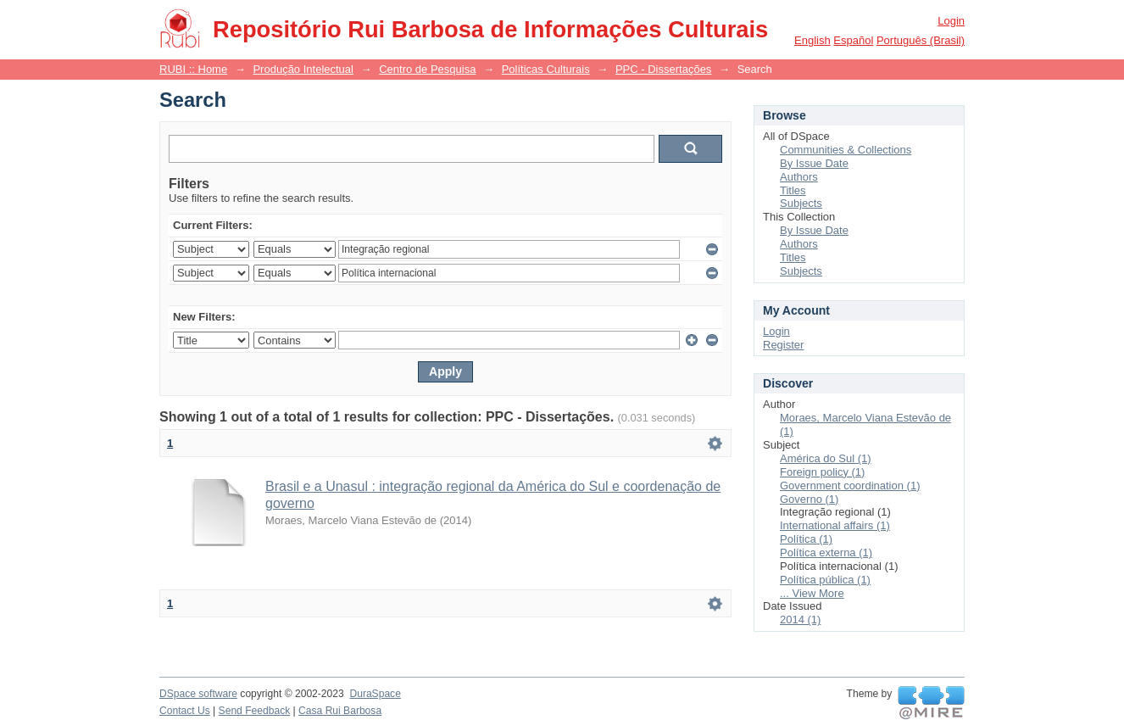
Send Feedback (255, 711)
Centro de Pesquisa (427, 69)
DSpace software (198, 694)
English (812, 40)
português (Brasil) (920, 40)
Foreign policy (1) (822, 472)
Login (951, 20)
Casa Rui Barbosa (339, 711)
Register (783, 344)
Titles (793, 190)
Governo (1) (809, 499)
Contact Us (184, 711)
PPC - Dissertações (663, 69)
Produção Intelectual (303, 69)
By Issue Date (814, 163)
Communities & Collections (845, 149)
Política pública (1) (825, 579)
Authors (799, 176)
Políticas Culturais (546, 69)
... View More (812, 593)
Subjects (801, 203)
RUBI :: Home (193, 69)
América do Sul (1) (825, 458)
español (853, 40)
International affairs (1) (835, 525)
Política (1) (806, 539)
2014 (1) (800, 619)
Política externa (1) (826, 552)
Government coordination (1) (850, 485)
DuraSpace (374, 694)
